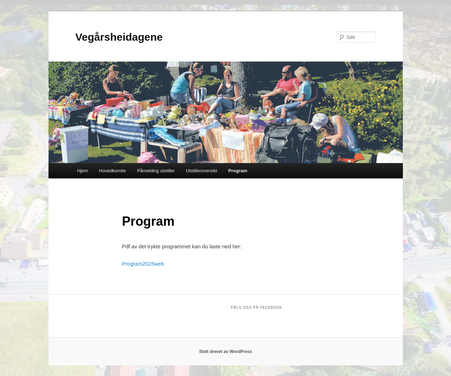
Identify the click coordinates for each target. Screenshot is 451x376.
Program (237, 170)
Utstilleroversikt (201, 170)
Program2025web (143, 264)
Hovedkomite (112, 170)
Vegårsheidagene (119, 37)
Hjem (82, 170)
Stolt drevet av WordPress (225, 351)
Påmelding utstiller (156, 170)
